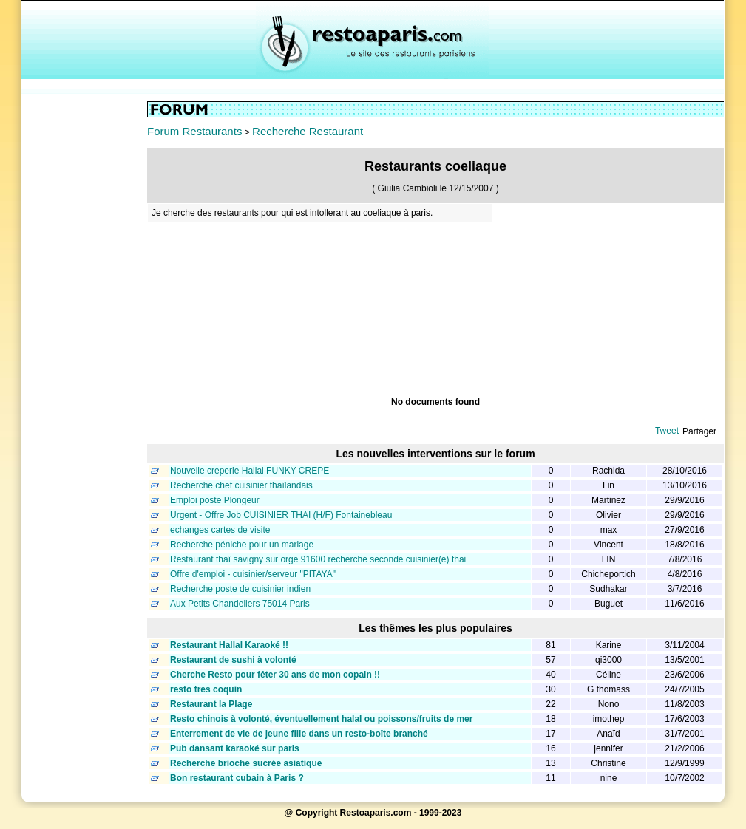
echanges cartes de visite (220, 530)
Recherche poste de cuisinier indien (240, 589)
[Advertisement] (84, 323)
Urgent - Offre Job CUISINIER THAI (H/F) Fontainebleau (281, 515)
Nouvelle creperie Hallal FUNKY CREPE (249, 470)
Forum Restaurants (194, 131)
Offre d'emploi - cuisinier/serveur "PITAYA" (253, 574)
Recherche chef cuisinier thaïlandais (241, 485)
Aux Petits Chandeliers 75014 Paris (240, 603)
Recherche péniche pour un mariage (241, 544)
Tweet (667, 431)
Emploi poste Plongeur (215, 500)
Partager (699, 431)
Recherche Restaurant (307, 131)
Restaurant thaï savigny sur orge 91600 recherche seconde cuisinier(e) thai (318, 559)
